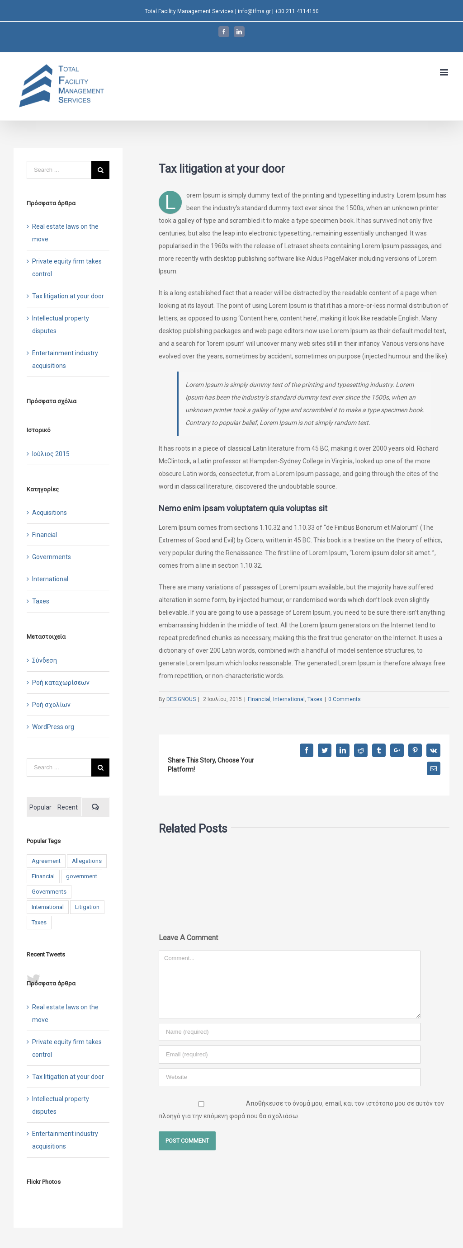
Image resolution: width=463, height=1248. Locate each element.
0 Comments (344, 699)
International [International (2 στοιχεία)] (48, 907)
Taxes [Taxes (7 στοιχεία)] (39, 922)
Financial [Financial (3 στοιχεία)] (43, 876)
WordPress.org (53, 726)
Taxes (314, 699)
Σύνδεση (44, 660)
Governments (51, 556)
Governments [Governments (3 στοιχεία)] (49, 891)
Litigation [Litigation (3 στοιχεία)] (87, 907)
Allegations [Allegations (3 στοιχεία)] (87, 860)
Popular (40, 807)
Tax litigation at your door (68, 296)
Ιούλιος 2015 (51, 453)
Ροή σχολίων (51, 704)
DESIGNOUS (181, 699)
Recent (67, 807)
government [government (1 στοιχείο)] (81, 876)
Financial (259, 699)
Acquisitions (49, 512)
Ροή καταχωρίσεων (61, 682)
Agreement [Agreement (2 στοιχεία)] (46, 860)
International (289, 699)
